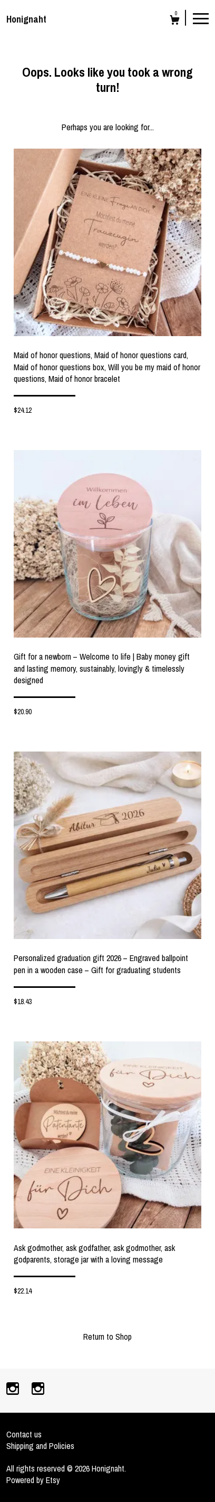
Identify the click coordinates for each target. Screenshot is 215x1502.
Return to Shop (107, 1336)
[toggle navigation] (201, 18)
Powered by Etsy (33, 1480)
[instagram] (13, 1389)
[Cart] (175, 21)
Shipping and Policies (40, 1446)
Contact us (24, 1434)
